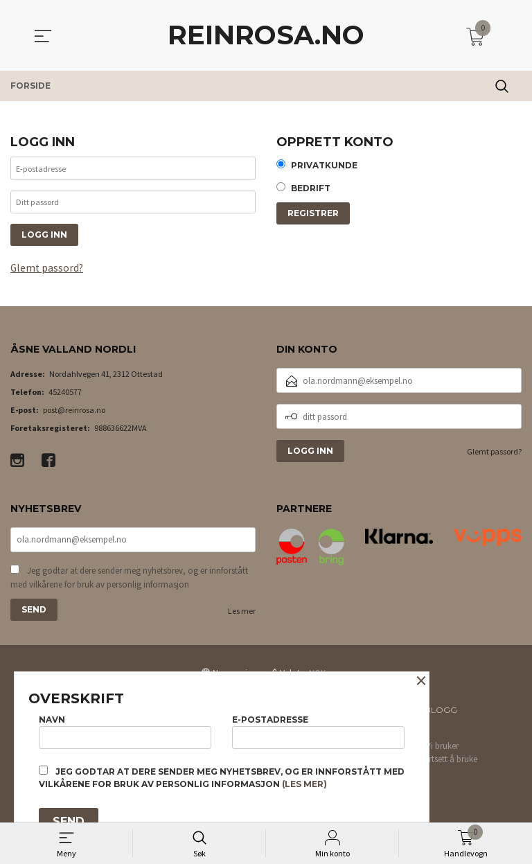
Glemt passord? (47, 273)
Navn (125, 730)
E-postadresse (318, 730)
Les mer (242, 617)
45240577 (65, 397)
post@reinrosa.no (74, 415)
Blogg (441, 717)
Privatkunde (324, 166)
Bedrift (310, 189)
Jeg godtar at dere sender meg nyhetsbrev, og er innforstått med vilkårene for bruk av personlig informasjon (129, 584)
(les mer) (304, 784)
